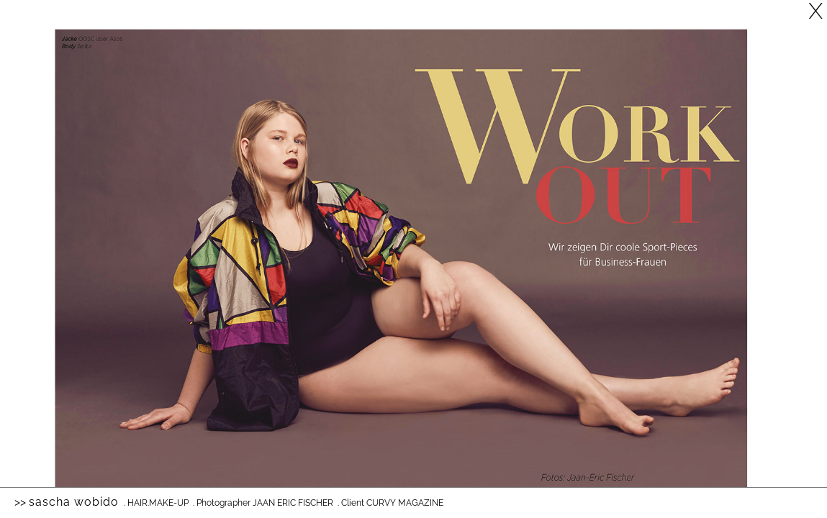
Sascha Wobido (74, 502)
